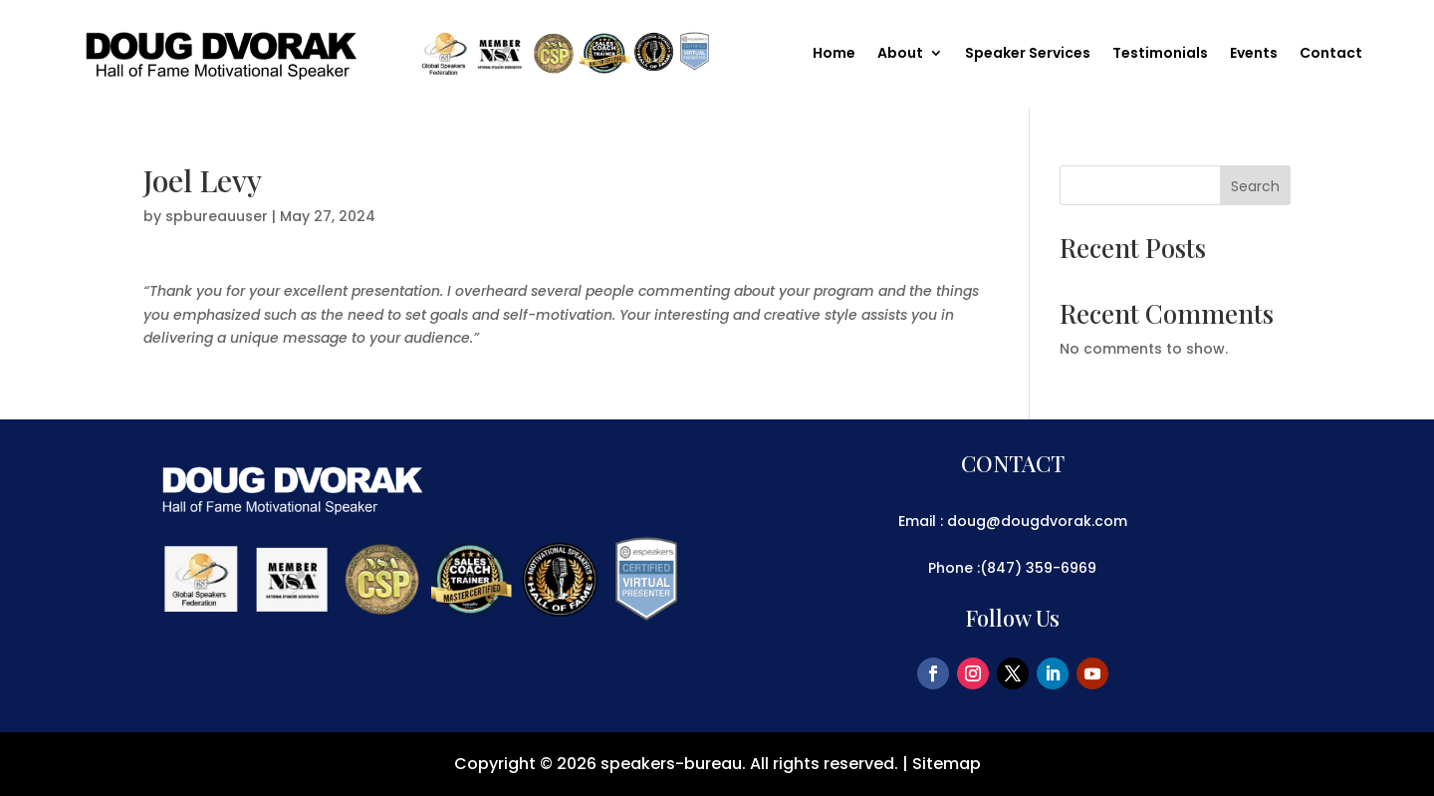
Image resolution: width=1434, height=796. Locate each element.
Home (834, 54)
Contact (1331, 54)
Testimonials (1160, 54)
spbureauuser (216, 216)
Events (1254, 54)
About (900, 54)
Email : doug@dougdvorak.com (1012, 521)
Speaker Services (1027, 54)
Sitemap (946, 763)
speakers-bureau (671, 763)
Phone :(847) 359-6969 (1012, 568)
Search (1255, 186)
